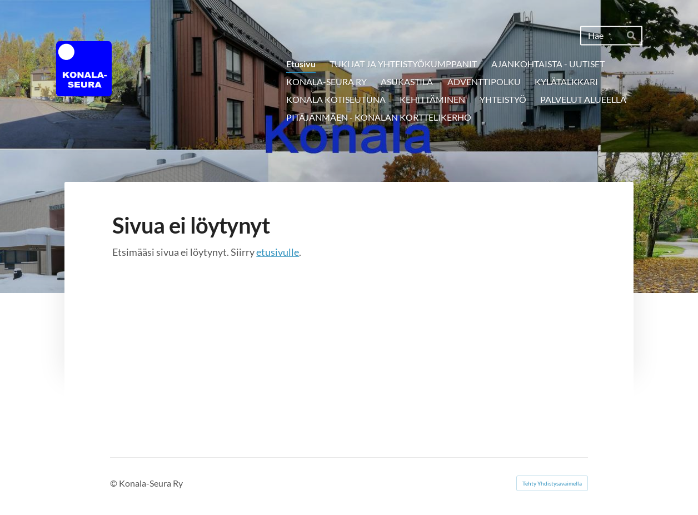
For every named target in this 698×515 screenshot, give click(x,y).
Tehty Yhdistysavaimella (552, 483)
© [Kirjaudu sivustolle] (114, 483)
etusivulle (277, 252)
